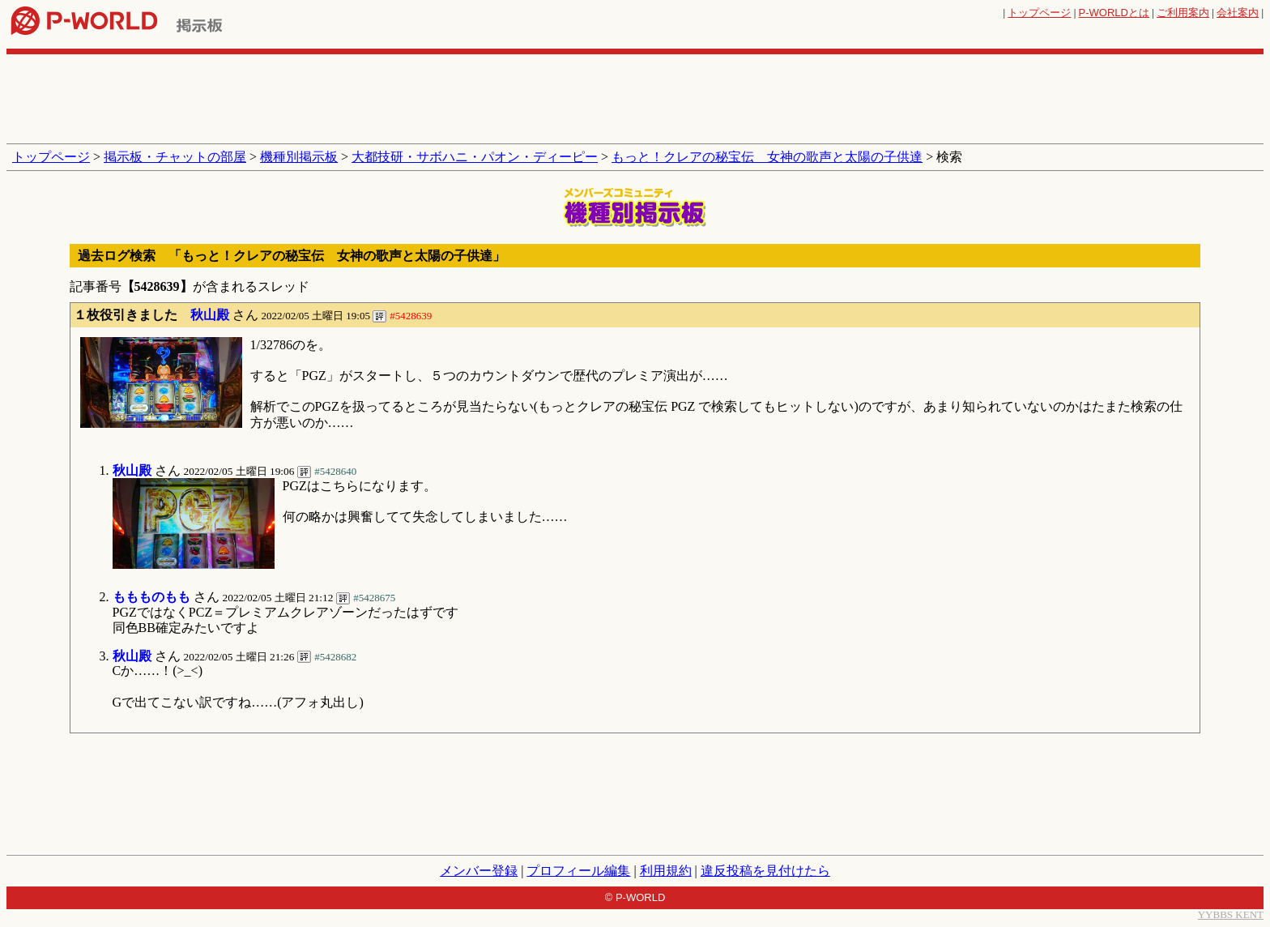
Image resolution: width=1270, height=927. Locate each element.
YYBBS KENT (1231, 914)
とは (1114, 12)
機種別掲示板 (299, 157)
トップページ (1039, 12)
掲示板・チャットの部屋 (175, 157)
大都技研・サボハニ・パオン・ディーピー (475, 157)
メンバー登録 (479, 871)
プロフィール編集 (578, 871)
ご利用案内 (1183, 12)
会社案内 (1238, 12)
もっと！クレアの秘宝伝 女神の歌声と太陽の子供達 (767, 157)
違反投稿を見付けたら (765, 871)
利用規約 (666, 871)
